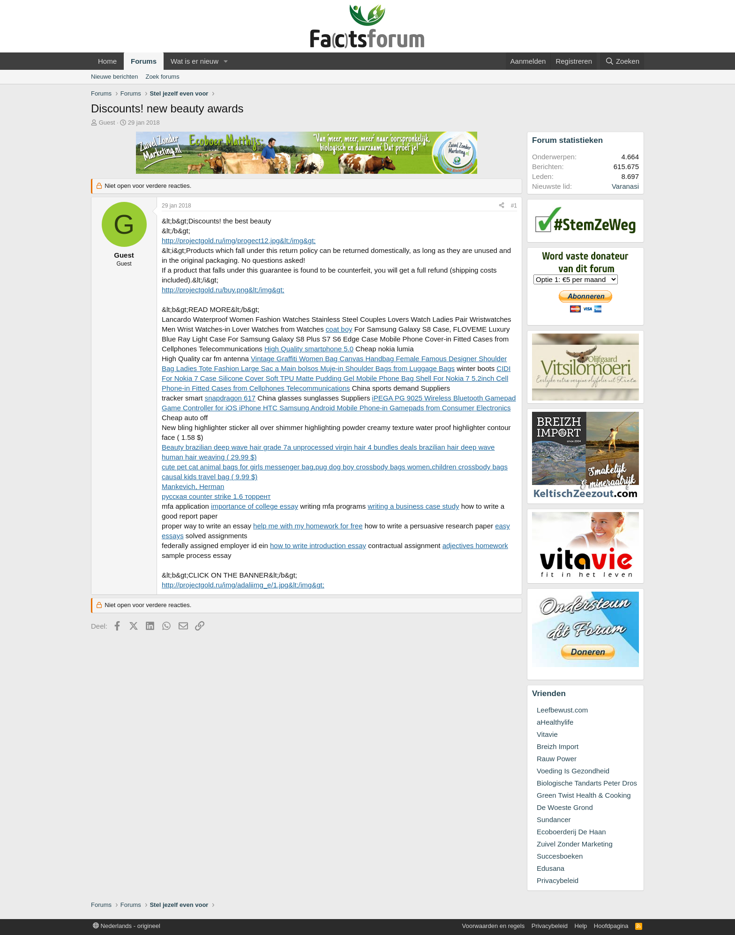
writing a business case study (413, 506)
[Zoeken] (622, 61)
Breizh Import (557, 746)
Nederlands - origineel (126, 925)
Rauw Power (557, 759)
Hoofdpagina (611, 925)
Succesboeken (560, 856)
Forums (144, 61)
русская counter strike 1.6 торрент (216, 496)
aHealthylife (555, 722)
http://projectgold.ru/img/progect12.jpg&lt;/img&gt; (239, 241)
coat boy (339, 329)
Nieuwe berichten (114, 76)
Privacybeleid (557, 880)
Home (107, 61)
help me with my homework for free (307, 526)
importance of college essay (254, 506)
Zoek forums (162, 76)
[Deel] (501, 205)
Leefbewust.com (562, 710)
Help (581, 925)
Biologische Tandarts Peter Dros (587, 783)
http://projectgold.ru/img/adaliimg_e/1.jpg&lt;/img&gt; (243, 585)
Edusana (550, 868)
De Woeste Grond (565, 807)
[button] (225, 61)
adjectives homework (475, 545)
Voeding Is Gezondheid (573, 771)
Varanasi (625, 186)
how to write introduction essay (318, 545)
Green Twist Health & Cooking (584, 795)
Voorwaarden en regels (493, 925)
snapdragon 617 (230, 398)
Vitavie (547, 734)
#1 (514, 205)
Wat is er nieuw (194, 61)
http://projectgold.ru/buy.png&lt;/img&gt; (223, 290)
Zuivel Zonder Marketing (575, 844)
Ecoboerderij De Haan (571, 832)
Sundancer (554, 820)
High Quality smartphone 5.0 (308, 349)
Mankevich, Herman (193, 486)
